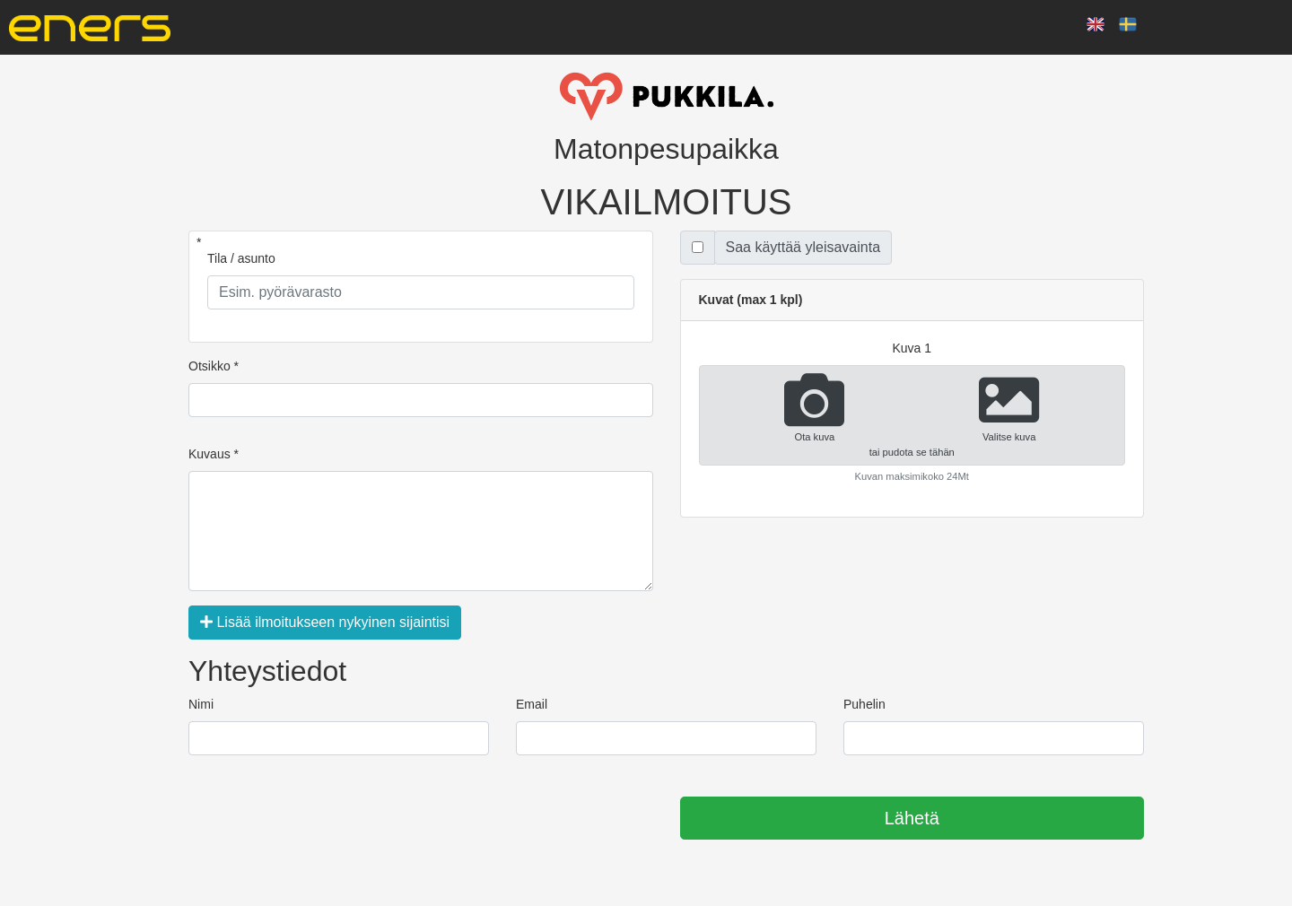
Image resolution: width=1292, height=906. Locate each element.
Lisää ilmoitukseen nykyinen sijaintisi (325, 622)
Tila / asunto (241, 258)
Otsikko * (213, 366)
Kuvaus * (213, 454)
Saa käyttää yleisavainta (803, 247)
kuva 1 (911, 348)
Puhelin (864, 704)
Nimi (201, 704)
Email (531, 704)
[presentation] (324, 819)
